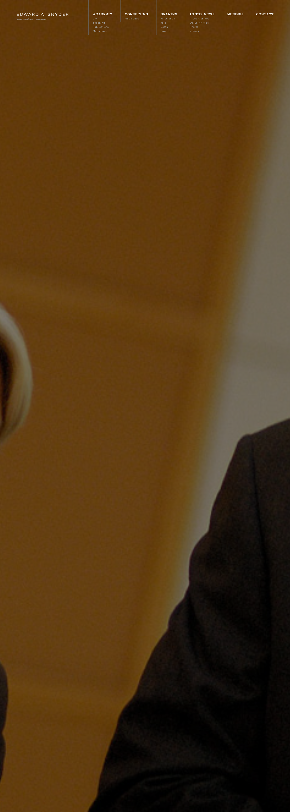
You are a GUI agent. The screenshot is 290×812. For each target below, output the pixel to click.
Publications (101, 27)
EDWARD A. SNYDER (43, 14)
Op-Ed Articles (199, 23)
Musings (235, 14)
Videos (194, 31)
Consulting (136, 14)
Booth (164, 27)
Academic (102, 14)
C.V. (95, 18)
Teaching (99, 23)
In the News (202, 14)
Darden (165, 31)
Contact (264, 14)
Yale (163, 23)
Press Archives (199, 18)
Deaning (169, 14)
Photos (194, 27)
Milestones (100, 31)
